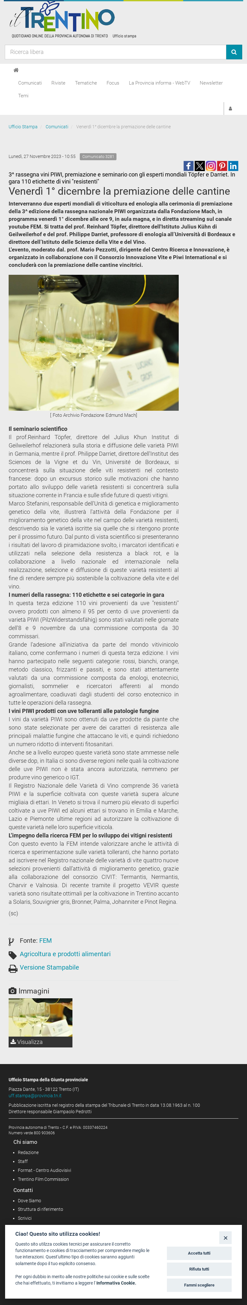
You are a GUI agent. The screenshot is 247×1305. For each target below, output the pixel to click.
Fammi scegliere (199, 1285)
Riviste (58, 83)
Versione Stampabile (49, 967)
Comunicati (30, 83)
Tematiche (86, 83)
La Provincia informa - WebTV (159, 83)
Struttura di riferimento (40, 1209)
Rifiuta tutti (199, 1269)
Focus (113, 83)
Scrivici (25, 1218)
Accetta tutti (199, 1253)
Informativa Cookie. (116, 1283)
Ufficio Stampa (23, 126)
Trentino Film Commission (43, 1179)
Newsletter (211, 83)
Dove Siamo (29, 1200)
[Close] (225, 1237)
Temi (23, 96)
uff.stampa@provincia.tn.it (35, 1095)
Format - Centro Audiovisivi (44, 1170)
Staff (23, 1161)
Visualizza (27, 1042)
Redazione (28, 1152)
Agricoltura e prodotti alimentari (65, 954)
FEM (45, 940)
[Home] (16, 70)
